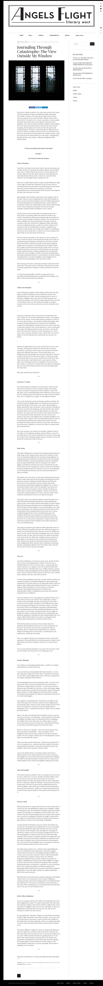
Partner (75, 100)
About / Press (79, 35)
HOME (21, 35)
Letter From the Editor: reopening (82, 78)
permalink (28, 964)
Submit (75, 90)
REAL (30, 35)
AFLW (18, 42)
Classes (38, 42)
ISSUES (67, 35)
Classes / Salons (77, 94)
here (18, 958)
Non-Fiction (56, 42)
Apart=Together (32, 42)
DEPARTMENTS (54, 35)
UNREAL (40, 35)
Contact (75, 97)
